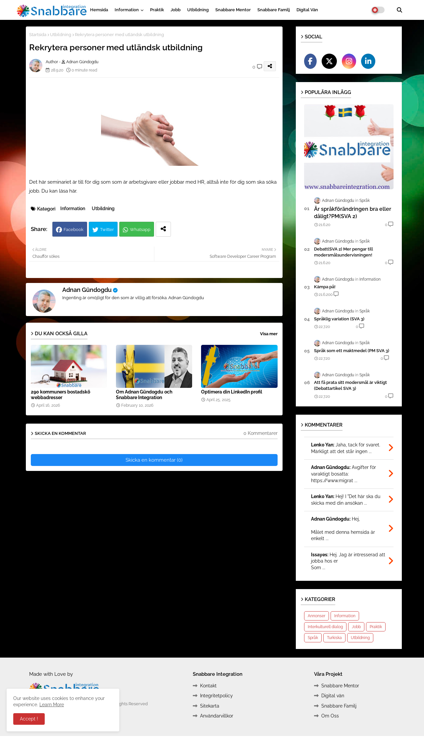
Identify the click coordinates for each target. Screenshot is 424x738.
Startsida (37, 34)
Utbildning (198, 9)
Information (127, 9)
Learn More (51, 704)
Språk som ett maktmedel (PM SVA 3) (351, 350)
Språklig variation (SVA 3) (339, 318)
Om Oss (330, 715)
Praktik (157, 9)
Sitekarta (209, 706)
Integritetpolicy (216, 695)
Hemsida (99, 9)
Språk (313, 637)
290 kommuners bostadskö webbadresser (60, 394)
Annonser (316, 616)
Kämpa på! (325, 286)
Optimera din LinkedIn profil (231, 391)
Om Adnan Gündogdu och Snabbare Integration (144, 394)
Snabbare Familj (273, 9)
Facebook (73, 229)
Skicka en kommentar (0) (154, 460)
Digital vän (307, 9)
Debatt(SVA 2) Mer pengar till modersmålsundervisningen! (343, 252)
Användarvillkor (216, 715)
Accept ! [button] (29, 718)
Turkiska (334, 637)
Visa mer (269, 333)
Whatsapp (140, 229)
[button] (399, 10)
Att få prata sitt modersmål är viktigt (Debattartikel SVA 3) (350, 385)
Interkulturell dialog (325, 626)
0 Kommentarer (260, 433)
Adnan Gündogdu (87, 289)
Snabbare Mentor (233, 9)
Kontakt (208, 685)
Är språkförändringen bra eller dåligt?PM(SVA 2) (352, 212)
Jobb (176, 9)
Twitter (107, 229)
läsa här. (68, 191)
